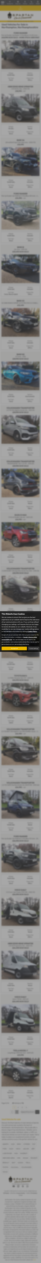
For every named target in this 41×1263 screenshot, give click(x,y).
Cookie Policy (32, 631)
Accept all (14, 648)
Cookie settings (33, 648)
